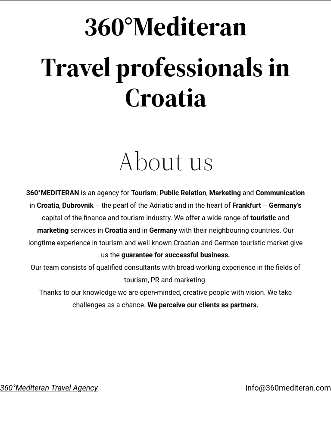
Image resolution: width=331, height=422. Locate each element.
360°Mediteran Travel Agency (49, 387)
